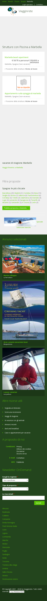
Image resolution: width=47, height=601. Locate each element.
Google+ (8, 596)
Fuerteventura (33, 195)
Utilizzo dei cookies (23, 449)
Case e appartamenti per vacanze (17, 433)
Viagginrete (26, 11)
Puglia (4, 551)
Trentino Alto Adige (9, 565)
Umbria (5, 568)
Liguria (4, 533)
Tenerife (34, 200)
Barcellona (6, 193)
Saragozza (24, 200)
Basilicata (6, 512)
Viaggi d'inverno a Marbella (12, 167)
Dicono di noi (21, 454)
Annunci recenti (10, 424)
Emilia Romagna (8, 522)
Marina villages (10, 275)
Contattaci (39, 4)
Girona (13, 195)
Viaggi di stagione (11, 416)
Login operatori (27, 4)
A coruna (25, 202)
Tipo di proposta (10, 485)
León (34, 202)
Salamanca (25, 198)
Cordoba (27, 193)
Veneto (5, 575)
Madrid (17, 193)
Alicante (5, 202)
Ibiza (36, 193)
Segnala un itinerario (12, 408)
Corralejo (5, 198)
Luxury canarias (10, 392)
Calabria (5, 515)
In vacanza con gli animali (14, 420)
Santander (15, 202)
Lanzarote (13, 200)
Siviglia (4, 195)
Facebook (3, 596)
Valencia (21, 195)
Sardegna (6, 554)
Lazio (4, 530)
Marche (5, 540)
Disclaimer (20, 451)
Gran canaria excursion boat (16, 342)
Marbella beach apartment (16, 57)
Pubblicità (20, 462)
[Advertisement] (23, 29)
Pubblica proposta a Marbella (15, 208)
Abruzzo (5, 508)
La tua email (8, 494)
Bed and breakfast (12, 428)
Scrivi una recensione (13, 412)
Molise (4, 544)
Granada (35, 198)
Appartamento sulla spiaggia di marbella (23, 93)
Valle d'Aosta (7, 572)
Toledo (15, 198)
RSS (19, 596)
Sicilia (4, 558)
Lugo (4, 200)
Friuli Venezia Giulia (9, 526)
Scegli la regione (10, 477)
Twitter (14, 596)
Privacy (19, 446)
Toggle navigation (4, 11)
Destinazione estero (10, 579)
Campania (6, 519)
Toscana (5, 561)
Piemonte (6, 547)
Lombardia (6, 537)
